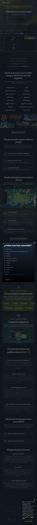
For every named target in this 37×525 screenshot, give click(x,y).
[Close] (34, 500)
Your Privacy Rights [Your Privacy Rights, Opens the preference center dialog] (29, 521)
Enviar (8, 279)
